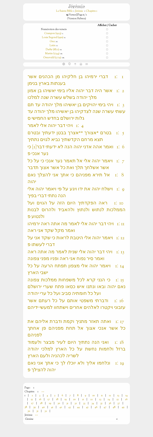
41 (52, 407)
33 (84, 403)
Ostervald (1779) (52, 58)
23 (100, 399)
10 (93, 395)
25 (117, 399)
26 (126, 399)
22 (91, 399)
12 (110, 395)
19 (66, 399)
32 (76, 403)
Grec (52, 41)
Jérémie (79, 11)
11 (102, 395)
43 (69, 407)
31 (67, 403)
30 (59, 403)
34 (93, 403)
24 (109, 399)
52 (46, 411)
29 (50, 403)
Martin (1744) (52, 53)
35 (101, 403)
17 (49, 399)
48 (114, 407)
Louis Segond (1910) (53, 37)
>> (42, 392)
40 (43, 407)
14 (126, 395)
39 (34, 407)
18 (57, 399)
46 (96, 407)
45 (87, 407)
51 (37, 411)
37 (118, 403)
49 (123, 407)
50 (29, 411)
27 (32, 403)
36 (110, 403)
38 (26, 407)
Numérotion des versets (54, 29)
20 (74, 399)
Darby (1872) (52, 49)
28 (41, 403)
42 (60, 407)
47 (105, 407)
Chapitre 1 (91, 11)
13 (118, 395)
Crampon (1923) (52, 33)
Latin (52, 45)
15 (32, 399)
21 (83, 399)
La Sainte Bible (64, 11)
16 (40, 399)
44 (78, 407)
